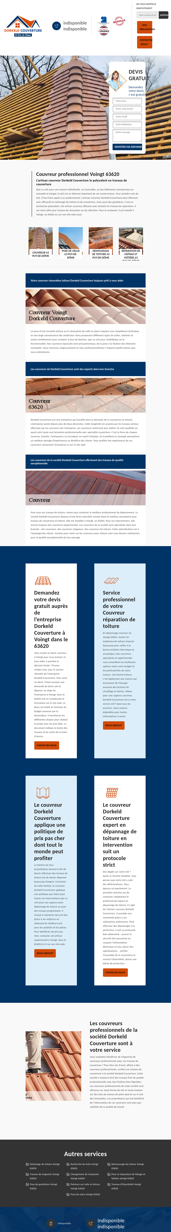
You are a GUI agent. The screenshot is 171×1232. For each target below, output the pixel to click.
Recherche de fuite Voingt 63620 (84, 1166)
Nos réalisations (146, 27)
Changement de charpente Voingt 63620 (85, 1176)
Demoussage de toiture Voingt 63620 (128, 1166)
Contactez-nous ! (146, 42)
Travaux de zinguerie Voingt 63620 (44, 1176)
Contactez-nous (47, 745)
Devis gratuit (114, 725)
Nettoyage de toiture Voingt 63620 (45, 1166)
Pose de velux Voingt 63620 (85, 1194)
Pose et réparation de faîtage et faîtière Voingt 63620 (128, 1176)
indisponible (75, 23)
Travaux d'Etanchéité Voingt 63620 (126, 1186)
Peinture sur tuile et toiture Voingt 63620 (85, 1186)
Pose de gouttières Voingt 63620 (43, 1186)
